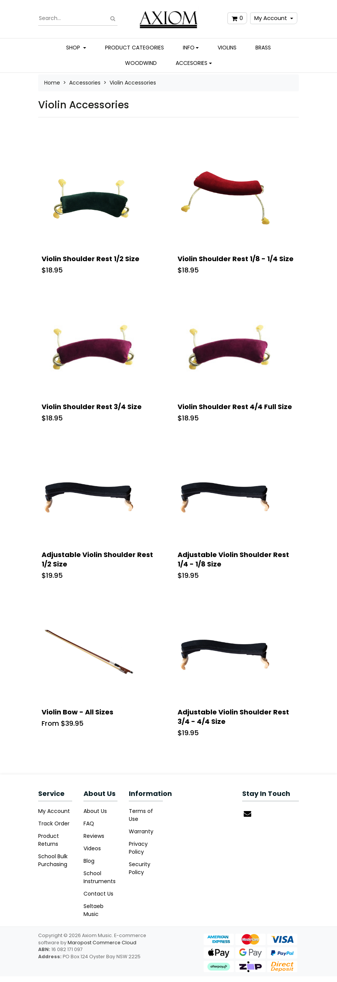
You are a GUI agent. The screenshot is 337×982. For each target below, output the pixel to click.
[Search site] (112, 18)
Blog (88, 861)
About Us (95, 811)
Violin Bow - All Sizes (77, 712)
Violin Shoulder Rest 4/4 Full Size (235, 406)
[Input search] (77, 18)
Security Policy (139, 868)
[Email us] (247, 813)
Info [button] (189, 47)
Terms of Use (141, 815)
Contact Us (98, 893)
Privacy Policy (138, 848)
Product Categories (134, 47)
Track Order (54, 823)
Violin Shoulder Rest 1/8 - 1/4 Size (236, 258)
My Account (270, 18)
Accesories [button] (191, 63)
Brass (263, 47)
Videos (92, 848)
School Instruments (99, 877)
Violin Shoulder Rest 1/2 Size (90, 258)
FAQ (88, 823)
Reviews (93, 836)
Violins (227, 47)
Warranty (141, 831)
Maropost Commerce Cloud (102, 942)
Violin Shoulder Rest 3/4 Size (92, 406)
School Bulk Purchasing (53, 860)
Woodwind (141, 63)
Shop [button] (74, 47)
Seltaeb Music (93, 910)
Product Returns (48, 840)
